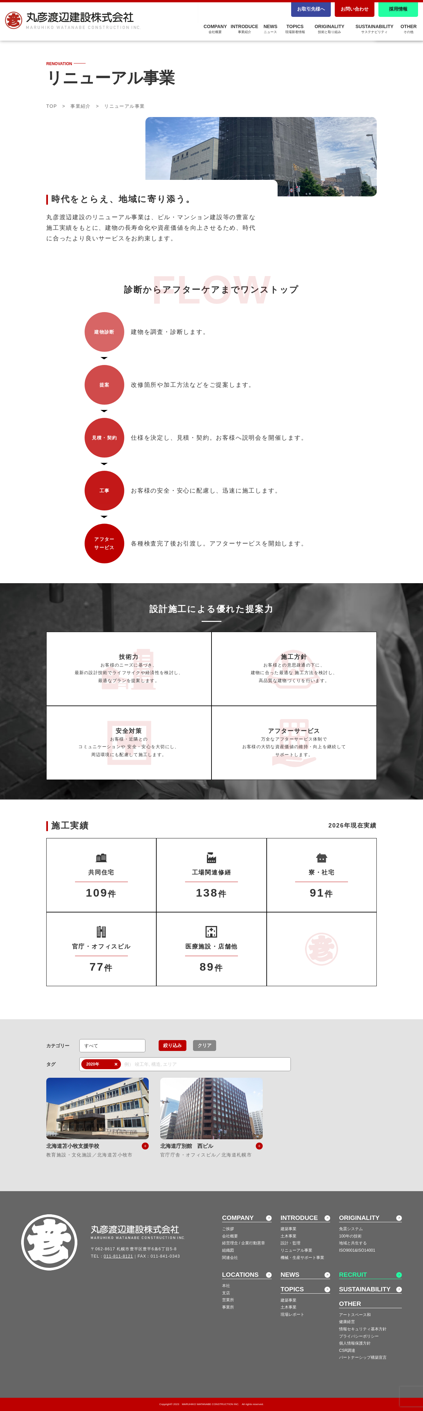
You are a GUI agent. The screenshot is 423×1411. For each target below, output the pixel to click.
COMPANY (215, 29)
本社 (226, 1285)
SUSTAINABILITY (375, 29)
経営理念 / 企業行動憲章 (243, 1243)
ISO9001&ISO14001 (357, 1250)
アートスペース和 (355, 1314)
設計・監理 (290, 1243)
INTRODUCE (244, 29)
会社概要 (230, 1236)
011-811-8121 (118, 1256)
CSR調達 (347, 1350)
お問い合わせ (354, 9)
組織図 (228, 1250)
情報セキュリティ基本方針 (363, 1329)
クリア (205, 1045)
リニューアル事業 (296, 1250)
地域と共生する (353, 1243)
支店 (226, 1293)
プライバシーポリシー (359, 1336)
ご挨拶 (228, 1229)
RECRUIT (353, 1274)
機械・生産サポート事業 (302, 1257)
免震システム (351, 1229)
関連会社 (230, 1257)
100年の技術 (350, 1236)
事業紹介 (80, 106)
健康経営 (347, 1321)
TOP (51, 106)
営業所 (228, 1300)
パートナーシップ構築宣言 (363, 1357)
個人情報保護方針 (355, 1343)
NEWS (270, 29)
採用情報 (398, 9)
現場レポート (292, 1314)
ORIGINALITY (329, 29)
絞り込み (172, 1045)
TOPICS (295, 29)
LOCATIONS (240, 1274)
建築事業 (288, 1229)
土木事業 (288, 1236)
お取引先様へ (311, 9)
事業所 (228, 1307)
